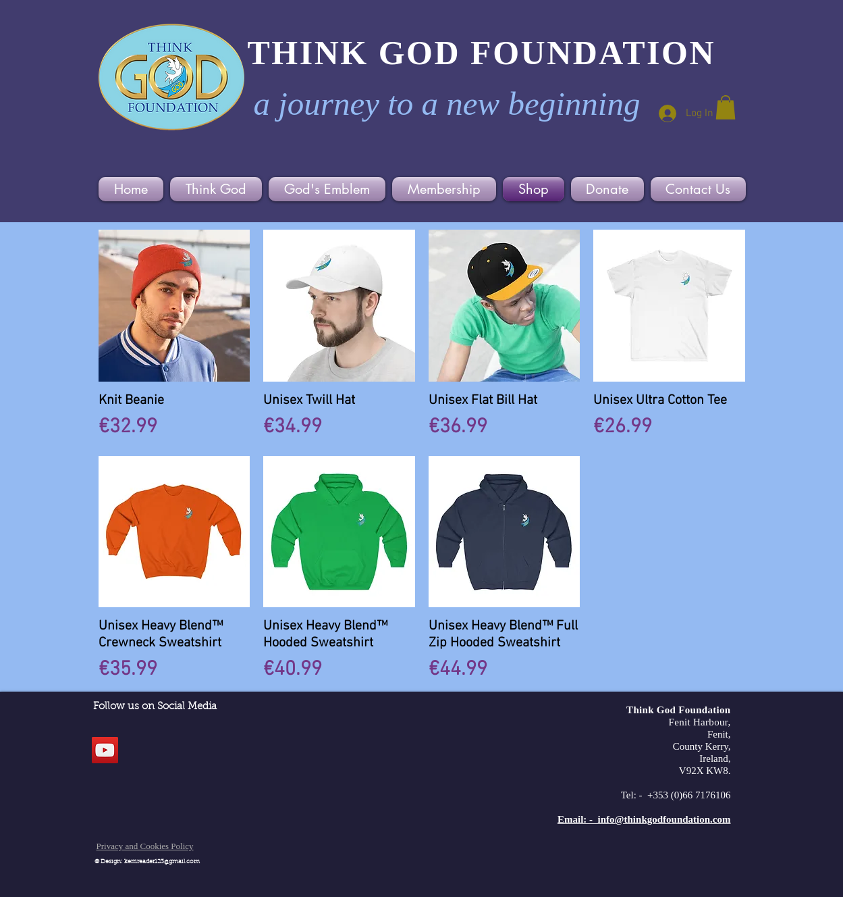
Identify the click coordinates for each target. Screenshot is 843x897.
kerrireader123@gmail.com (162, 861)
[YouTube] (105, 750)
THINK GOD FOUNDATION (482, 53)
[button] (725, 107)
